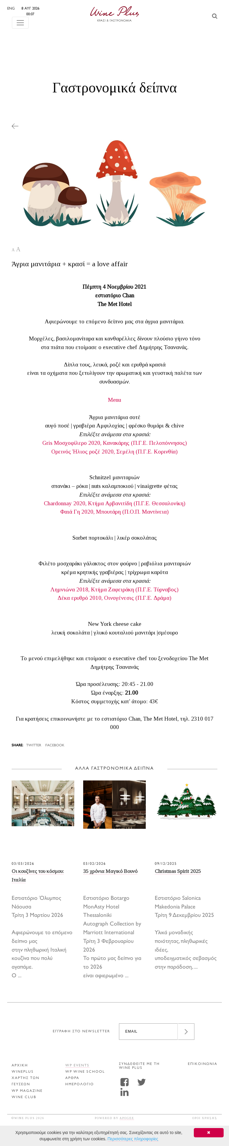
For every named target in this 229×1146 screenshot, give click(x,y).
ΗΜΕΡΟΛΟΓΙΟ (79, 1084)
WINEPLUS (23, 1072)
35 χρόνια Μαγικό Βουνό (110, 871)
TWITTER (33, 745)
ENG (23, 8)
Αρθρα (72, 1078)
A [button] (13, 250)
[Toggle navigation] (20, 17)
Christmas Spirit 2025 (178, 871)
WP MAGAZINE (27, 1091)
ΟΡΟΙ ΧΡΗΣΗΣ (204, 1118)
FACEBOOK (54, 745)
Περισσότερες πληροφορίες (133, 1138)
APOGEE (127, 1118)
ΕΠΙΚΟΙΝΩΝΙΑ (202, 1064)
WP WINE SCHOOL (85, 1072)
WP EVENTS (77, 1065)
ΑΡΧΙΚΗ (20, 1065)
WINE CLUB (24, 1097)
